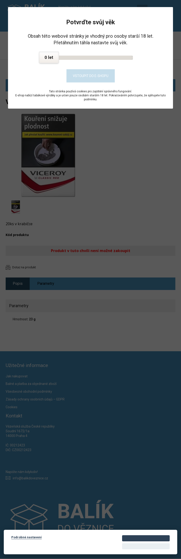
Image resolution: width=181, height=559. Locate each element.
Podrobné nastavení (26, 537)
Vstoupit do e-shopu (90, 76)
